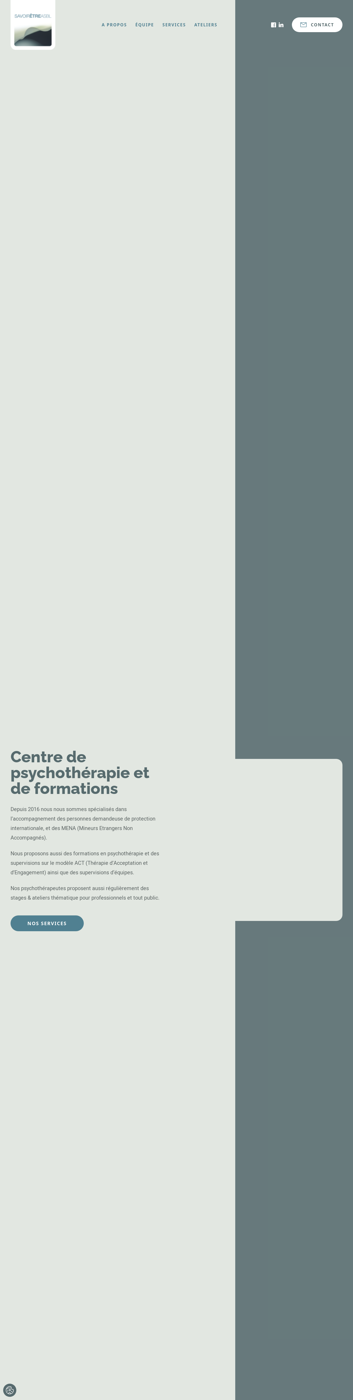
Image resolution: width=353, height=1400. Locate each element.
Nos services (47, 923)
